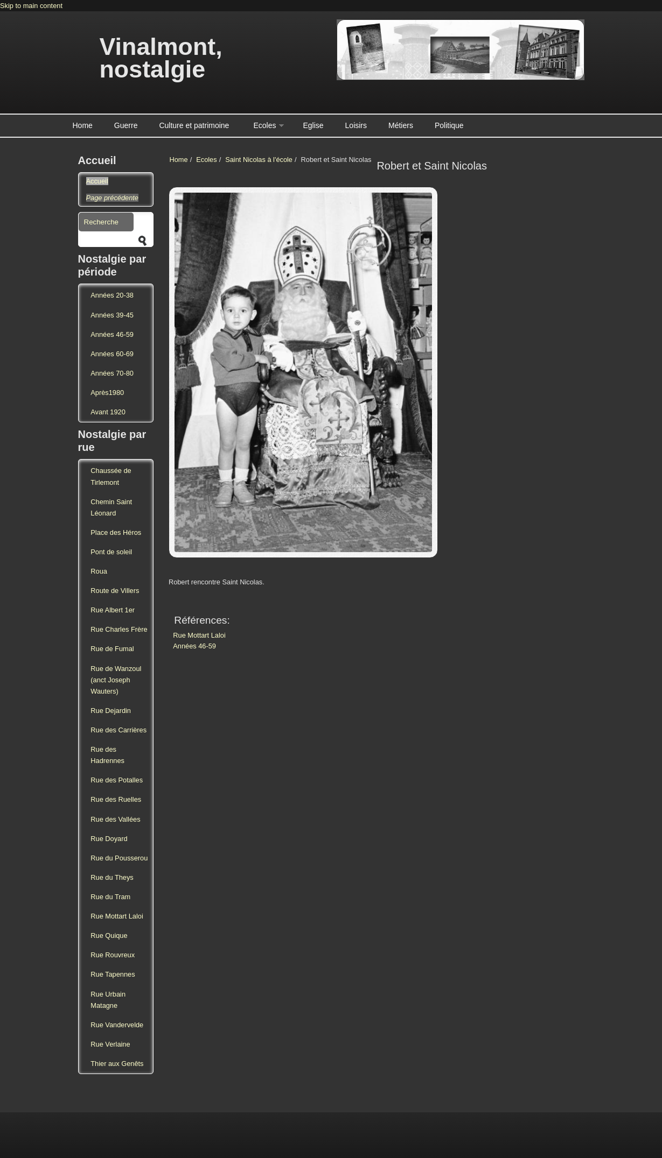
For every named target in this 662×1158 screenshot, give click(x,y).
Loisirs (356, 125)
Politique (449, 125)
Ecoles (264, 125)
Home (83, 125)
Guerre (126, 125)
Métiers (400, 125)
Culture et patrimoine (194, 125)
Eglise (313, 125)
